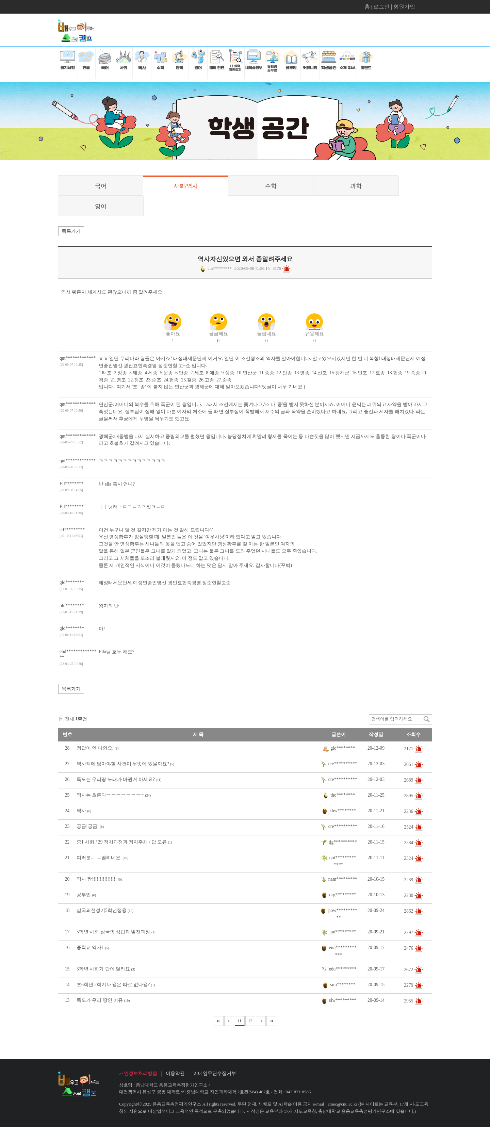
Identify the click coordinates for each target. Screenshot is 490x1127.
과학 (356, 186)
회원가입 (404, 7)
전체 (69, 718)
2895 (409, 795)
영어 (101, 206)
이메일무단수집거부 (214, 1073)
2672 (409, 969)
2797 (409, 932)
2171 (409, 748)
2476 (409, 948)
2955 (409, 1000)
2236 (409, 811)
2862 (409, 911)
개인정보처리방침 (138, 1073)
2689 (409, 780)
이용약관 (175, 1073)
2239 (409, 879)
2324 (409, 858)
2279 (409, 985)
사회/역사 (186, 186)
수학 (271, 186)
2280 (409, 895)
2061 (409, 764)
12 (250, 1020)
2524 (409, 827)
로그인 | (383, 7)
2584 (409, 842)
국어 (101, 186)
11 (240, 1020)
